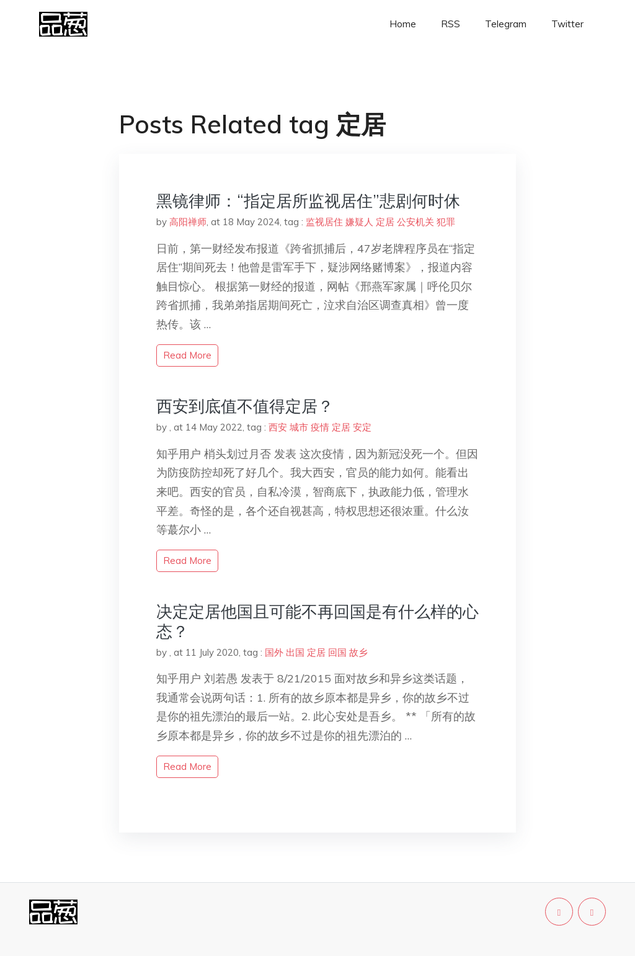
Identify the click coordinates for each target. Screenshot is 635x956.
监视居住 (324, 222)
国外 (274, 652)
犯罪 (446, 222)
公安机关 (415, 222)
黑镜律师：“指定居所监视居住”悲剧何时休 (308, 200)
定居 (385, 222)
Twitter (567, 24)
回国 (337, 652)
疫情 (320, 427)
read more (187, 355)
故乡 (358, 652)
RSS (450, 24)
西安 (278, 427)
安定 (362, 427)
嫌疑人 (359, 222)
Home (402, 24)
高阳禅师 (187, 222)
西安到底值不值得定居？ (245, 406)
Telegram (505, 24)
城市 (299, 427)
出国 (295, 652)
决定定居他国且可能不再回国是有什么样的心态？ (317, 621)
